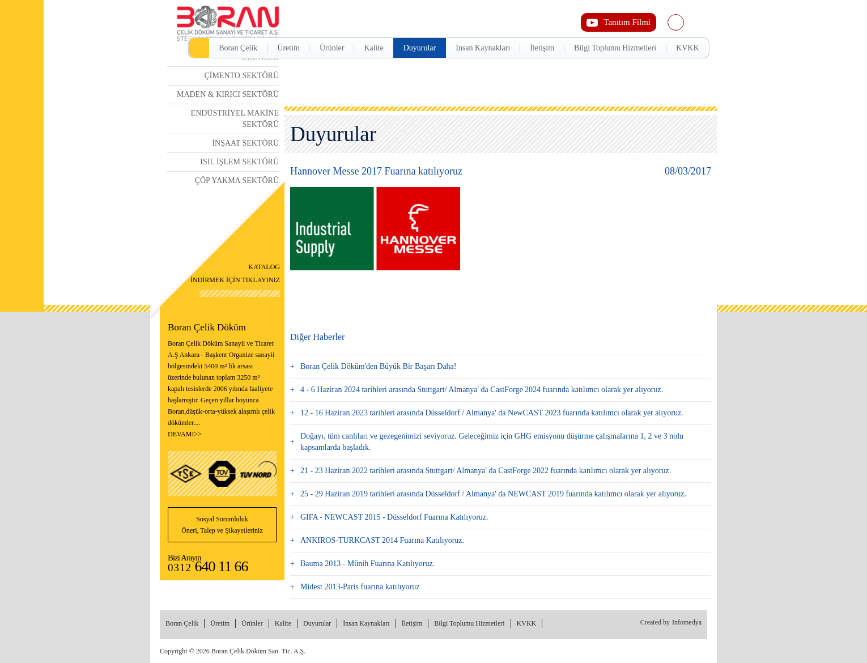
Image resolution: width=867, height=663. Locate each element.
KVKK (687, 48)
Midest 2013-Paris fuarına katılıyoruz (359, 587)
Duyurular (419, 48)
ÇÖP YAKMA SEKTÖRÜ (237, 180)
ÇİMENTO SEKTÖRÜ (241, 75)
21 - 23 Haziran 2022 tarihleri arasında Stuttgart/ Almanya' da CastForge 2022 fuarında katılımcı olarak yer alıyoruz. (485, 470)
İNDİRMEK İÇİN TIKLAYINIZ (235, 272)
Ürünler (332, 48)
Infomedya (687, 622)
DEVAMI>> (185, 434)
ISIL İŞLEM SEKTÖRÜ (239, 162)
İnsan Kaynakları (483, 48)
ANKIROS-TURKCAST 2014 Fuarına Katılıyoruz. (382, 540)
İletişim (542, 48)
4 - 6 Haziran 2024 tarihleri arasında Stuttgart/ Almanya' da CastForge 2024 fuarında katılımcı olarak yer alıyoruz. (481, 389)
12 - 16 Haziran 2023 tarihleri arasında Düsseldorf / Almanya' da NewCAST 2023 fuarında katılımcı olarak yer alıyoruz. (491, 413)
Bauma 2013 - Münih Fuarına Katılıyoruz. (367, 563)
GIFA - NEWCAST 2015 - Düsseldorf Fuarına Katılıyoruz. (394, 517)
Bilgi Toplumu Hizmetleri (615, 48)
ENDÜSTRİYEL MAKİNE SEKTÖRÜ (235, 119)
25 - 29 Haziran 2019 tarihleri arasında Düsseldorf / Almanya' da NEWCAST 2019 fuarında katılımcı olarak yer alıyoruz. (493, 494)
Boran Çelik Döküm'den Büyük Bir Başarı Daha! (378, 366)
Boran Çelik (238, 48)
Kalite (373, 48)
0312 (208, 567)
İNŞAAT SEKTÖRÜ (245, 143)
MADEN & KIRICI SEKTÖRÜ (228, 94)
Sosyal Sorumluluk (222, 525)
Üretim (288, 48)
